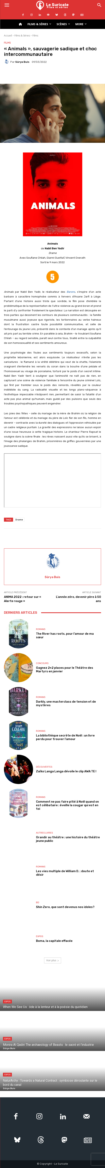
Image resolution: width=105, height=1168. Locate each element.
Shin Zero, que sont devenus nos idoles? (65, 907)
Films (35, 35)
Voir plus (52, 960)
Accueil (8, 35)
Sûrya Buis (22, 62)
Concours (42, 663)
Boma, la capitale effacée (54, 941)
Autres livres (44, 833)
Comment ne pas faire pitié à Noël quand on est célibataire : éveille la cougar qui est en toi (67, 805)
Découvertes (44, 767)
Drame (19, 519)
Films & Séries (22, 35)
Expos (39, 936)
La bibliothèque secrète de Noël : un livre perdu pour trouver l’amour (65, 737)
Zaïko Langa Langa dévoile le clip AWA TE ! (66, 771)
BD (37, 902)
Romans (40, 629)
